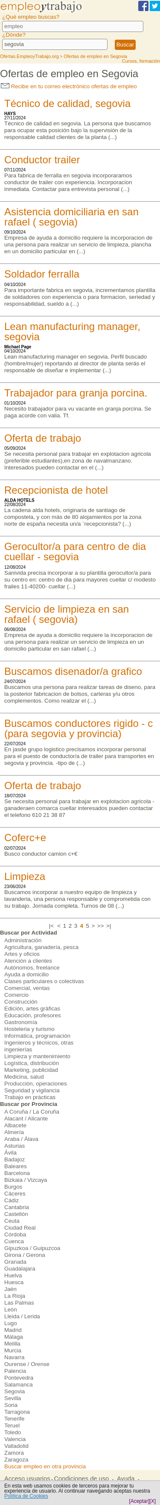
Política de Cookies (26, 1496)
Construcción (21, 1002)
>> (100, 926)
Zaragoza (16, 1459)
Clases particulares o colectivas (44, 981)
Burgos (13, 1187)
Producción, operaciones (35, 1083)
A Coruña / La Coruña (31, 1111)
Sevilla (12, 1398)
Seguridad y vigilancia (32, 1090)
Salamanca (18, 1384)
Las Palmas (19, 1303)
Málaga (13, 1337)
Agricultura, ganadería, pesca (41, 947)
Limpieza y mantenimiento (37, 1056)
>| (108, 926)
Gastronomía (20, 1022)
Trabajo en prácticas (29, 1097)
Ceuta (12, 1221)
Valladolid (16, 1446)
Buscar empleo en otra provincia (45, 1466)
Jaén (10, 1289)
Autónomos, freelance (32, 967)
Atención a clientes (28, 961)
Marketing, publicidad (31, 1070)
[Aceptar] (139, 1501)
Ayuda (125, 1478)
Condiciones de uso (81, 1478)
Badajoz (14, 1159)
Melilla (12, 1343)
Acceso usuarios (27, 1478)
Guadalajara (19, 1268)
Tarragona (17, 1412)
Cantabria (16, 1207)
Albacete (15, 1125)
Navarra (14, 1357)
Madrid (13, 1330)
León (10, 1309)
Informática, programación (37, 1036)
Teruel (12, 1425)
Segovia (14, 1391)
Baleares (15, 1166)
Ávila (10, 1152)
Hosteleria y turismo (29, 1029)
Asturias (14, 1146)
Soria (10, 1405)
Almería (14, 1132)
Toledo (12, 1432)
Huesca (13, 1282)
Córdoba (15, 1234)
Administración (22, 940)
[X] (152, 1501)
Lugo (10, 1323)
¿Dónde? (14, 35)
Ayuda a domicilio (26, 974)
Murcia (12, 1350)
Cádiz (11, 1200)
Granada (15, 1262)
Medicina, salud (24, 1077)
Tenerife (14, 1418)
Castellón (16, 1214)
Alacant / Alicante (26, 1118)
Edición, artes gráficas (32, 1008)
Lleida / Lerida (22, 1316)
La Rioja (14, 1296)
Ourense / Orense (26, 1364)
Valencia (15, 1439)
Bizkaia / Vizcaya (25, 1180)
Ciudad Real (19, 1227)
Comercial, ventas (27, 988)
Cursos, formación (141, 61)
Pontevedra (18, 1378)
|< (51, 926)
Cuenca (14, 1241)
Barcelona (17, 1173)
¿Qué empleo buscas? (30, 17)
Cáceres (15, 1193)
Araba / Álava (21, 1139)
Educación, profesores (32, 1015)
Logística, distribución (31, 1063)
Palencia (15, 1371)
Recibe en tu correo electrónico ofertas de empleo (69, 86)
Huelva (13, 1275)
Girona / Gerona (24, 1255)
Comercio (16, 995)
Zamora (14, 1453)
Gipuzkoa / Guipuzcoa (32, 1248)
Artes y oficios (22, 954)
